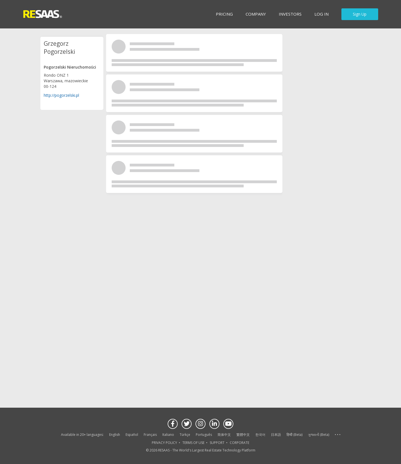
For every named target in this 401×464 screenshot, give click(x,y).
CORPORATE (239, 442)
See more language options (337, 434)
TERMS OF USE (193, 442)
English (114, 434)
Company (256, 14)
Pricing (224, 14)
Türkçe (185, 434)
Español (132, 434)
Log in (321, 14)
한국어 (260, 434)
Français (150, 434)
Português (204, 434)
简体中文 (224, 434)
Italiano (168, 434)
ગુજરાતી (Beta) (318, 434)
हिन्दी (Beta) (294, 434)
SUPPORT (217, 442)
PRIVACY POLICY (164, 442)
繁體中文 (243, 434)
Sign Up (359, 14)
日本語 (276, 434)
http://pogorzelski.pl (61, 95)
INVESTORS (290, 14)
